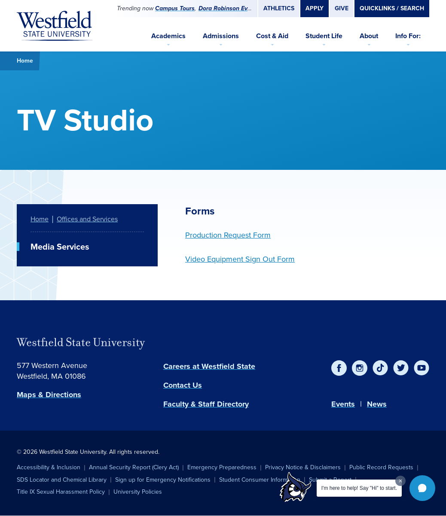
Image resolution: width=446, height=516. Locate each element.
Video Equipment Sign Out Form (240, 259)
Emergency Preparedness (222, 467)
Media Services (60, 246)
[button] (422, 488)
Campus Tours (175, 8)
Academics (168, 36)
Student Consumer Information (259, 479)
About (369, 36)
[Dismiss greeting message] (400, 481)
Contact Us (182, 385)
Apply (314, 8)
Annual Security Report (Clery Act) (134, 467)
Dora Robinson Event (228, 8)
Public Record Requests (381, 467)
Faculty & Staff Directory (206, 404)
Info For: (408, 36)
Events (343, 404)
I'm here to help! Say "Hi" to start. (359, 488)
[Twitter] (401, 368)
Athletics (278, 8)
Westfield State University (81, 342)
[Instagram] (359, 368)
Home (25, 60)
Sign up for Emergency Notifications (163, 479)
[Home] (54, 26)
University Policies (137, 491)
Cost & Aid (272, 36)
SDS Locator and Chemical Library (62, 479)
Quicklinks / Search (392, 8)
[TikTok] (380, 368)
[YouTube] (421, 368)
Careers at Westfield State (209, 366)
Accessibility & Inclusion (48, 467)
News (377, 404)
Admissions (221, 36)
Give (341, 8)
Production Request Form (228, 235)
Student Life (323, 36)
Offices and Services (87, 219)
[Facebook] (339, 368)
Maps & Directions (49, 394)
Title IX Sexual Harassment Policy (61, 491)
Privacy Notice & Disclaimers (303, 467)
